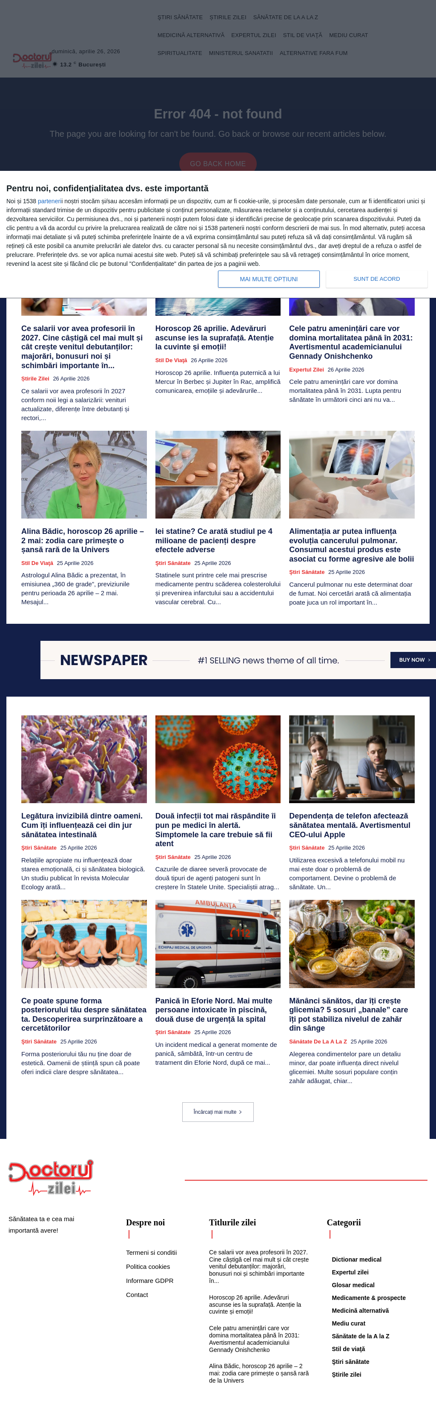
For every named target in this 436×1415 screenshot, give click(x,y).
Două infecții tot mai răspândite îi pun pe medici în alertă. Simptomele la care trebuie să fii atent (216, 806)
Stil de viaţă (171, 360)
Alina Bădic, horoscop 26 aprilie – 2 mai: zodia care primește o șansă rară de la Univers (82, 527)
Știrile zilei (35, 367)
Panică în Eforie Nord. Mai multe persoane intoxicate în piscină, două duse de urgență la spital (210, 986)
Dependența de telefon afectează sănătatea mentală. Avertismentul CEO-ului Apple (348, 806)
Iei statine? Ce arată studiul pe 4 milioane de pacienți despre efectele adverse (218, 523)
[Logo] (51, 1142)
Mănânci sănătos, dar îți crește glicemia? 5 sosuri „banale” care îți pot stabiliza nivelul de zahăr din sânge (351, 986)
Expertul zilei (306, 360)
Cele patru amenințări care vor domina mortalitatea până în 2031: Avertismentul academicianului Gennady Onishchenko (350, 340)
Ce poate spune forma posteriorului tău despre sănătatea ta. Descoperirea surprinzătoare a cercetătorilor (81, 986)
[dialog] (218, 234)
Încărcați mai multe (218, 1077)
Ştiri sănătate (173, 539)
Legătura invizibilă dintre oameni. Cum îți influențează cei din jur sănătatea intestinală (83, 806)
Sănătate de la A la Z (318, 1006)
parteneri (49, 201)
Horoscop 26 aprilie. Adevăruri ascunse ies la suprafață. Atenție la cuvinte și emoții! (215, 340)
